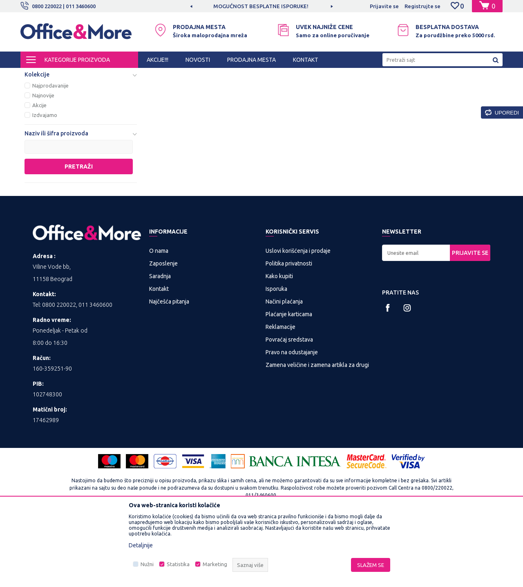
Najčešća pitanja (169, 369)
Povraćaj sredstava (289, 407)
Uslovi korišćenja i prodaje (298, 318)
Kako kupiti (279, 344)
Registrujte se (422, 6)
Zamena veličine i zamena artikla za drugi (317, 433)
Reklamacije (280, 394)
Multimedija (127, 75)
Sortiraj (324, 89)
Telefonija (46, 107)
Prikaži (407, 89)
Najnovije (43, 163)
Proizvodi (69, 75)
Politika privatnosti (289, 331)
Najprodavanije (50, 153)
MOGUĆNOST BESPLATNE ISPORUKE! (260, 6)
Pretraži (79, 234)
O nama (158, 318)
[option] (261, 6)
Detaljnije (141, 545)
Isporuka (276, 356)
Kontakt (159, 356)
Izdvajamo (44, 183)
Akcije (39, 173)
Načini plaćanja (284, 369)
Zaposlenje (163, 331)
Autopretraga (282, 89)
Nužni (147, 564)
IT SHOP (97, 75)
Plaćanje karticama (289, 382)
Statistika (178, 564)
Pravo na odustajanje (292, 420)
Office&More (35, 75)
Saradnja (160, 344)
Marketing (215, 564)
